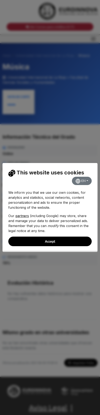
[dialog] (50, 207)
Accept (50, 241)
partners (22, 216)
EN (80, 181)
